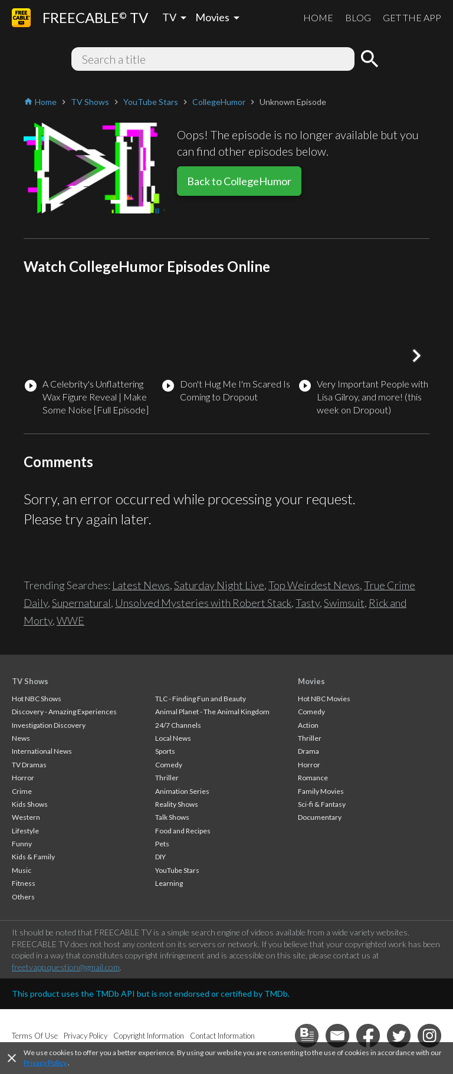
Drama (308, 751)
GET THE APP (412, 17)
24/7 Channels (178, 725)
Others (23, 896)
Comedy (168, 764)
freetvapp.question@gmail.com (66, 967)
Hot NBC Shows (36, 698)
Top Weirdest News (314, 585)
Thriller (167, 777)
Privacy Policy (45, 1062)
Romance (313, 777)
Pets (162, 843)
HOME (318, 17)
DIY (160, 856)
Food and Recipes (183, 830)
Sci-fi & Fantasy (322, 804)
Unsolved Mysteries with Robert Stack (203, 602)
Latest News (141, 585)
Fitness (23, 883)
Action (308, 725)
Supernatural (81, 602)
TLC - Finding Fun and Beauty (200, 698)
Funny (22, 843)
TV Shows (30, 681)
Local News (173, 738)
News (21, 738)
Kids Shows (30, 804)
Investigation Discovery (49, 725)
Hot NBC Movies (324, 698)
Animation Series (182, 791)
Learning (169, 883)
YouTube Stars (177, 870)
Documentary (320, 817)
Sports (165, 751)
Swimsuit (344, 602)
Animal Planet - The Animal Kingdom (212, 711)
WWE (70, 620)
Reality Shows (176, 804)
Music (21, 870)
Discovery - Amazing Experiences (64, 711)
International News (42, 751)
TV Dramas (29, 764)
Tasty (308, 602)
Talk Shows (172, 817)
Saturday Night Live (219, 585)
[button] (416, 356)
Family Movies (321, 791)
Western (26, 817)
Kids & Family (33, 856)
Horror (23, 777)
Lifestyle (25, 830)
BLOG (358, 17)
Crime (22, 791)
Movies (311, 681)
